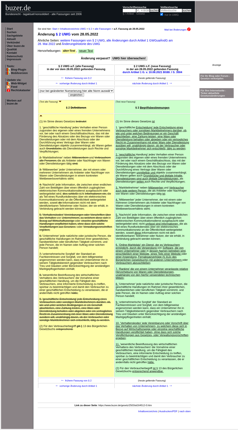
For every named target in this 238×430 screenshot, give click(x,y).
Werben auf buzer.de (14, 102)
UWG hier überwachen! (129, 58)
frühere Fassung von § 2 (76, 78)
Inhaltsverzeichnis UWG (73, 29)
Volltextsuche (169, 7)
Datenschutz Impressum (15, 58)
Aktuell (11, 39)
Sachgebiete (15, 35)
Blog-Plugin (18, 69)
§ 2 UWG (63, 34)
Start (10, 28)
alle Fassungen (103, 29)
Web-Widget (18, 83)
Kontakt (12, 52)
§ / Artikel (128, 13)
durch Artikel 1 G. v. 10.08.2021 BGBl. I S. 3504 (152, 72)
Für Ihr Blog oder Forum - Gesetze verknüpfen (215, 77)
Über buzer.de (16, 46)
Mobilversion (19, 73)
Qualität (12, 49)
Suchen (12, 32)
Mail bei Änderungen (177, 29)
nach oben (185, 411)
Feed (14, 86)
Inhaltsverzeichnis (147, 411)
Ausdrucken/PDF (168, 411)
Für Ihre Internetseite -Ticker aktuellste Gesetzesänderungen (213, 93)
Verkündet (13, 42)
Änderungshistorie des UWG (81, 44)
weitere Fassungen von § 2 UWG (82, 40)
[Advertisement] (216, 50)
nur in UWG (172, 14)
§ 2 (90, 29)
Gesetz (140, 13)
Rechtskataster (20, 90)
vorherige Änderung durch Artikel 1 (76, 83)
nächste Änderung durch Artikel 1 (152, 83)
